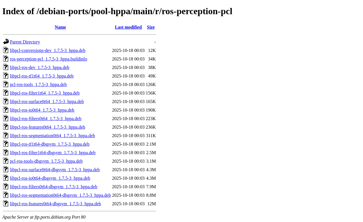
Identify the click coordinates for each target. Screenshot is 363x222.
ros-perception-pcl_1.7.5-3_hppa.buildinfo (48, 58)
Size (151, 27)
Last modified (128, 27)
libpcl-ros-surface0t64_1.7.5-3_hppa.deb (47, 101)
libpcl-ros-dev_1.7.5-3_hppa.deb (39, 67)
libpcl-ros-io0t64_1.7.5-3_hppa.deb (42, 110)
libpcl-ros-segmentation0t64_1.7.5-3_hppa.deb (52, 135)
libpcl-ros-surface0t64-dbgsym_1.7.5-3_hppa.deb (55, 169)
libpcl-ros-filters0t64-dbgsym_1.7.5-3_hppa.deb (53, 186)
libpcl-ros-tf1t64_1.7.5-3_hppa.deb (41, 76)
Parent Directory (25, 41)
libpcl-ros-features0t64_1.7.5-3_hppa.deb (47, 127)
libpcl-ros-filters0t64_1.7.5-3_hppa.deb (45, 118)
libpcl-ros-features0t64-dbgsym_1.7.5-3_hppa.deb (55, 203)
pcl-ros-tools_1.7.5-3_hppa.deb (38, 84)
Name (60, 27)
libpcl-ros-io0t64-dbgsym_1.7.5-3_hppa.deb (50, 178)
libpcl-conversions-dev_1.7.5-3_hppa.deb (47, 50)
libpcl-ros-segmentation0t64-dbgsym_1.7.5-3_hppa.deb (60, 195)
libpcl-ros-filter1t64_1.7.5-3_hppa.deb (45, 93)
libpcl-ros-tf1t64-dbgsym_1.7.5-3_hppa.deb (49, 144)
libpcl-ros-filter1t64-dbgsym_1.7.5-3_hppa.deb (53, 152)
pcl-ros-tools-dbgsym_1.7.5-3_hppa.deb (46, 161)
